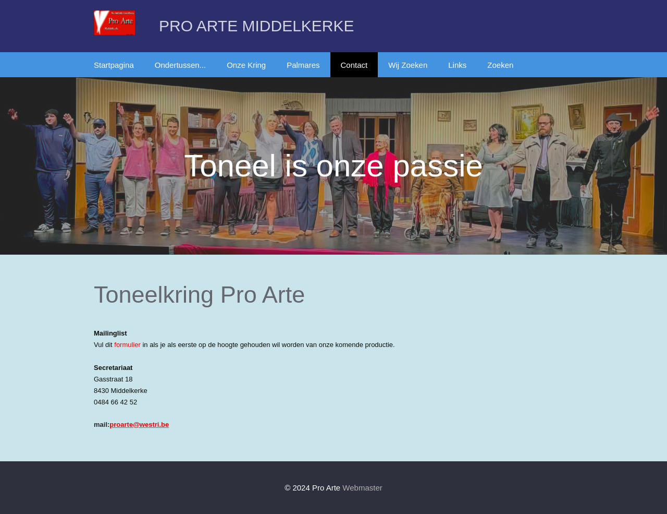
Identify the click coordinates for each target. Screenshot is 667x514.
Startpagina (114, 65)
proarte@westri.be (139, 424)
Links (457, 65)
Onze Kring (246, 65)
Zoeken (500, 65)
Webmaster (362, 487)
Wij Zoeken (407, 65)
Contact (354, 65)
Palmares (303, 65)
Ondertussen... (180, 65)
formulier (127, 345)
